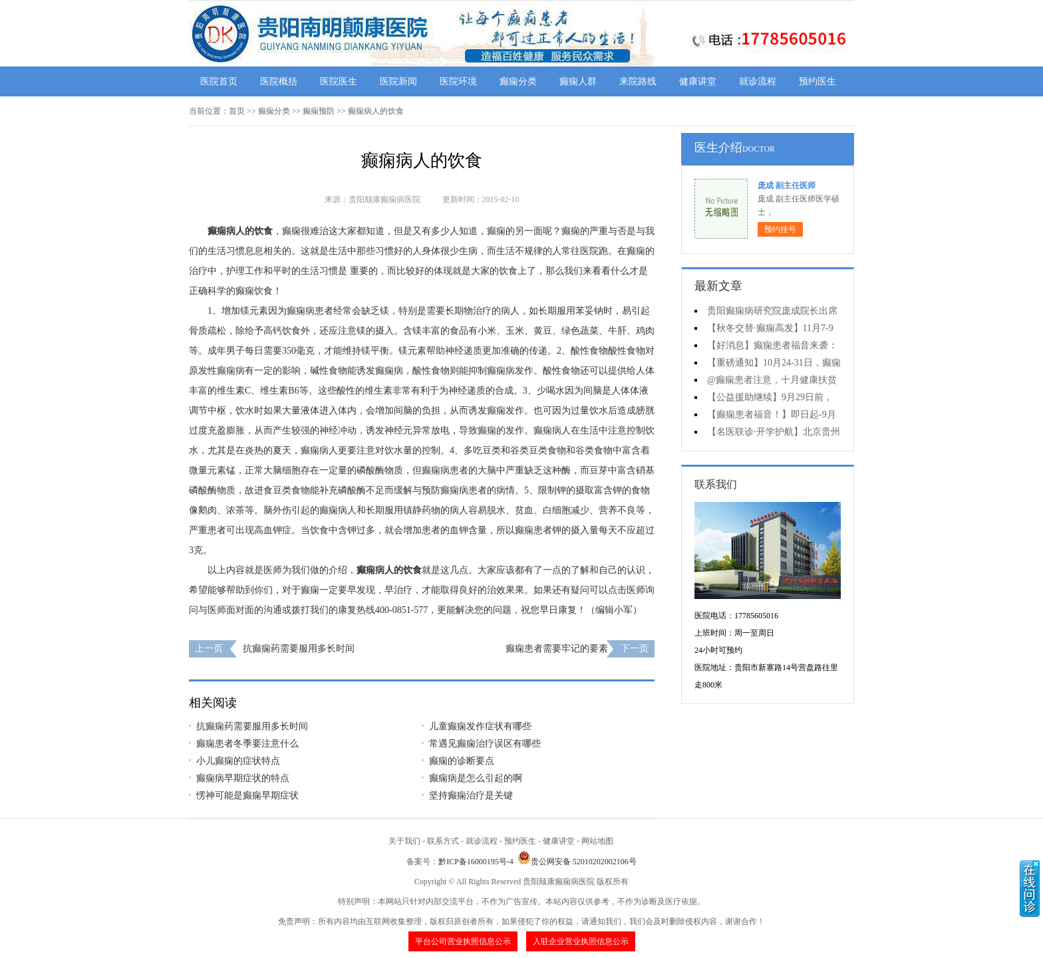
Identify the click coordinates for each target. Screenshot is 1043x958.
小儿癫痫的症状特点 (238, 761)
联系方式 (443, 841)
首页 (237, 111)
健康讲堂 (697, 81)
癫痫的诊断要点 (461, 761)
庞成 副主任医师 (787, 185)
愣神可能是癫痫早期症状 (247, 795)
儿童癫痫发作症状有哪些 (480, 726)
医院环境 (458, 81)
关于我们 (404, 841)
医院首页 (218, 81)
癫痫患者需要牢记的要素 (557, 649)
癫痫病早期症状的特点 (242, 778)
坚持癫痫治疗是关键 (471, 795)
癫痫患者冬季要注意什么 (247, 744)
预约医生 (817, 81)
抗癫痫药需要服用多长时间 (299, 649)
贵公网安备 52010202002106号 (577, 861)
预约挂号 (780, 229)
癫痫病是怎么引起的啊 (475, 778)
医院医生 (338, 81)
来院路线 (638, 81)
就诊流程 (757, 81)
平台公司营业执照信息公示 (463, 941)
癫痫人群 (578, 81)
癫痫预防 (319, 111)
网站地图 (597, 841)
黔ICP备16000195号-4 (476, 861)
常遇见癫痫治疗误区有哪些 (485, 744)
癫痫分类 (518, 81)
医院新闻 (398, 81)
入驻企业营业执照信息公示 (581, 941)
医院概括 (278, 81)
